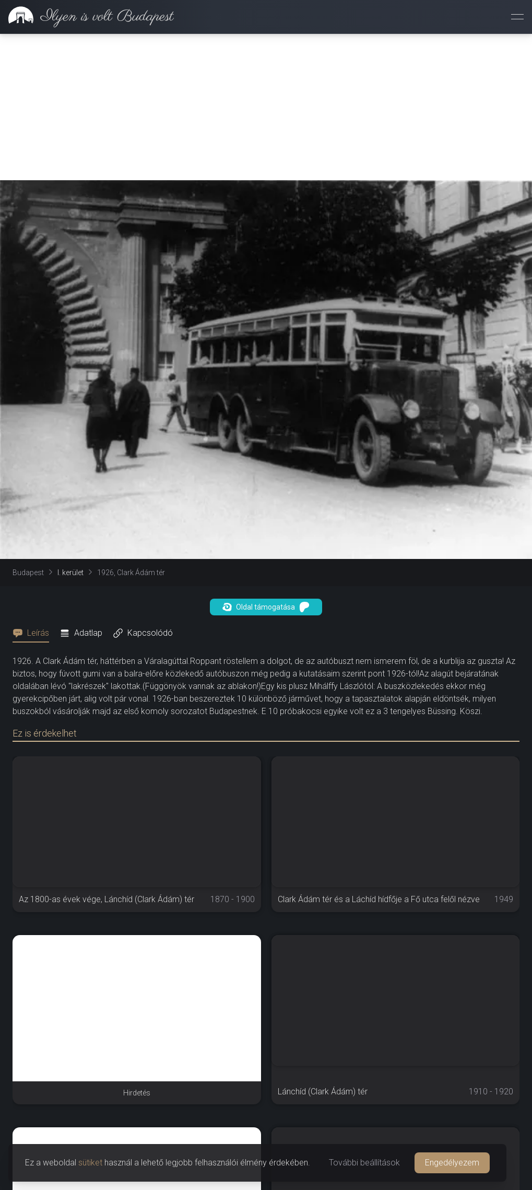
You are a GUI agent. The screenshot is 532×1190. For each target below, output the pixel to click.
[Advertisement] (266, 107)
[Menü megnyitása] (517, 16)
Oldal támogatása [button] (266, 607)
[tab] (34, 633)
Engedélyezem (452, 1163)
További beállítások (364, 1163)
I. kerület (70, 572)
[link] (87, 16)
